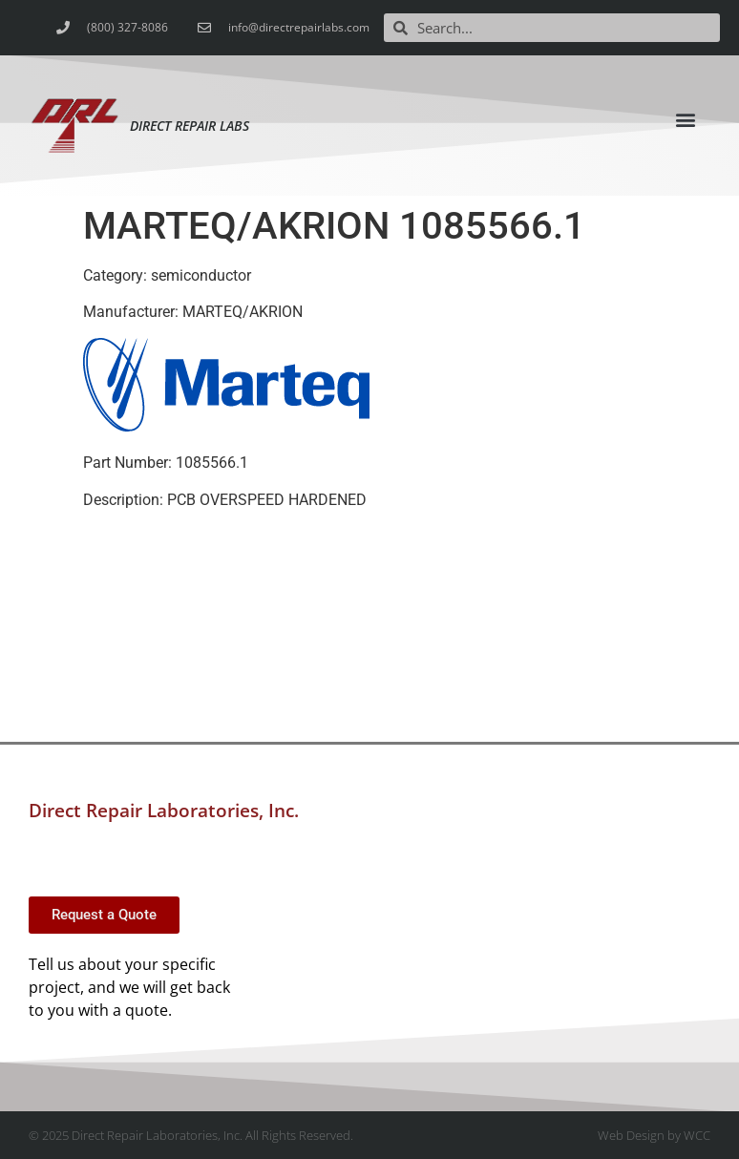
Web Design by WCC (654, 1135)
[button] (685, 119)
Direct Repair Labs (189, 125)
